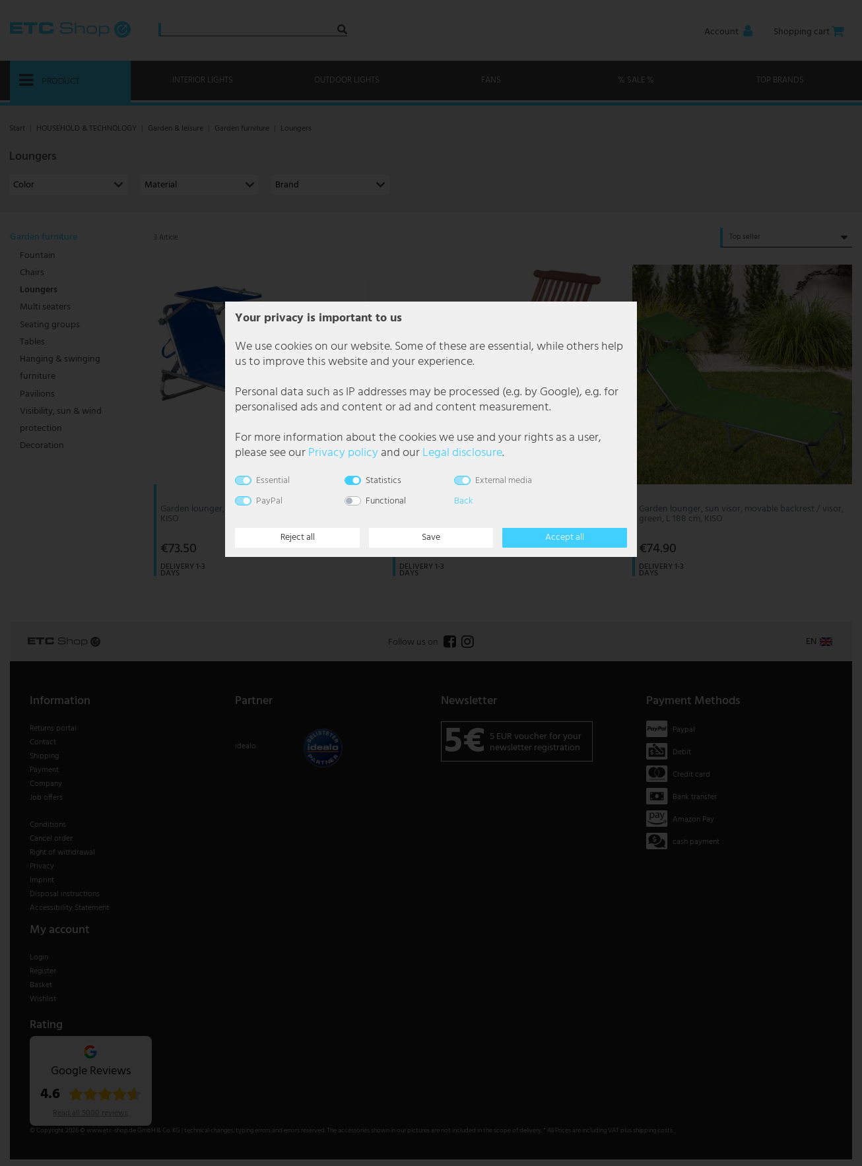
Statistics (383, 481)
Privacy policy (343, 453)
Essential (273, 481)
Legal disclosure (462, 453)
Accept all (564, 537)
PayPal (269, 501)
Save (431, 537)
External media (503, 481)
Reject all (298, 537)
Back (463, 501)
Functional (386, 501)
